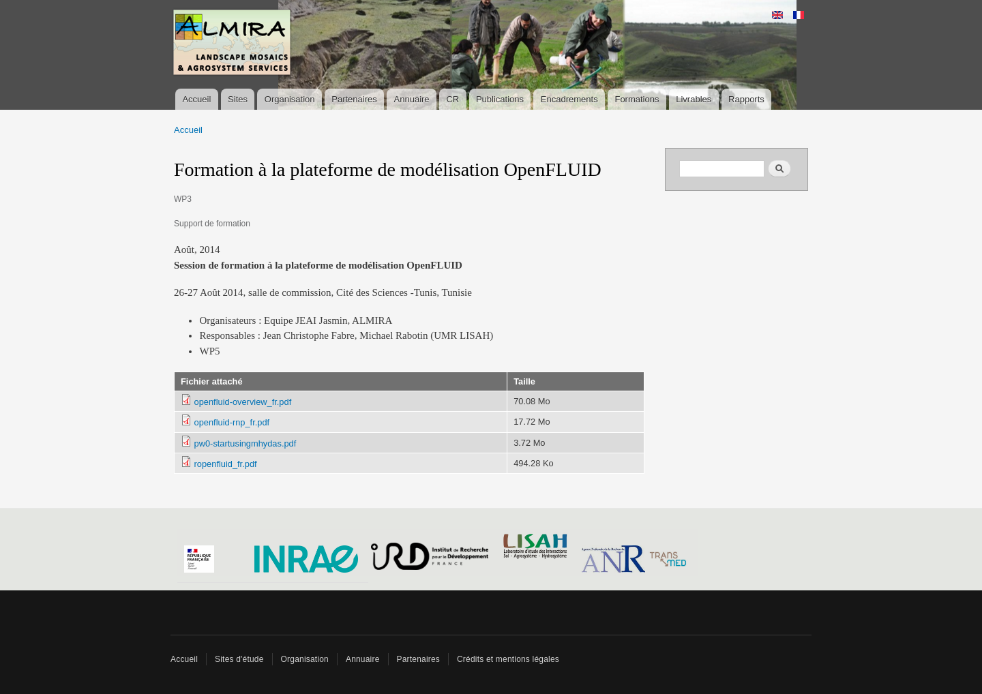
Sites (238, 99)
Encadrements (569, 99)
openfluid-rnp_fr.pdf (232, 422)
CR (452, 99)
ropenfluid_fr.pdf (225, 464)
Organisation (290, 99)
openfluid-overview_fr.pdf (243, 402)
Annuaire (412, 99)
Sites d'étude (239, 659)
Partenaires (353, 99)
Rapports (746, 99)
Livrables (693, 99)
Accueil (196, 99)
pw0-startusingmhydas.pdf (245, 443)
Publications (500, 99)
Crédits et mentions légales (508, 659)
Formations (636, 99)
